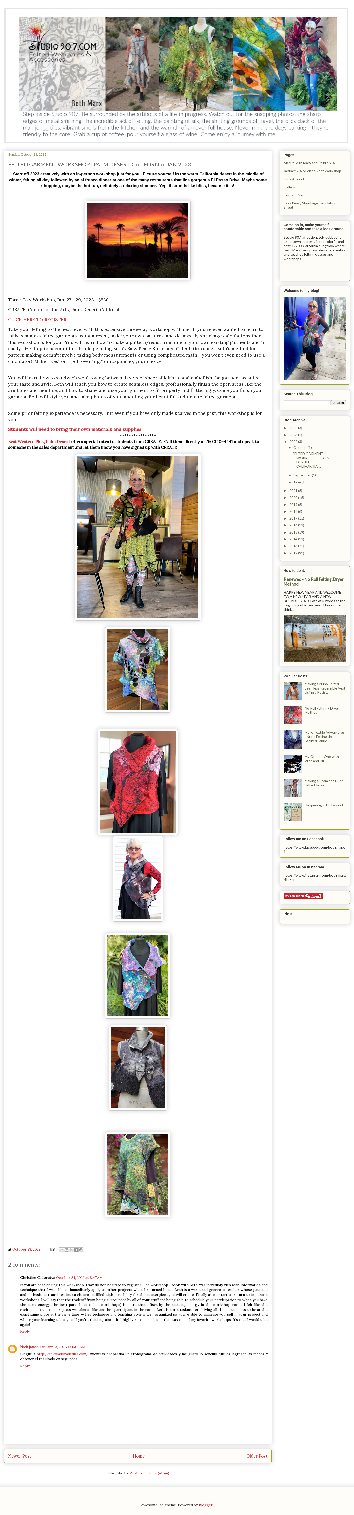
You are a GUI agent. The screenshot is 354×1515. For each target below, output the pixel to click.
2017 (293, 518)
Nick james (29, 1347)
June (297, 482)
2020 (293, 497)
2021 (293, 490)
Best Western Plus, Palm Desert (39, 441)
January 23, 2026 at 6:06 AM (62, 1347)
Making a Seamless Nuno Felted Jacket (324, 783)
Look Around (294, 179)
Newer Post (19, 1456)
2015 (293, 532)
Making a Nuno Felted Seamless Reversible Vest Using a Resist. (325, 688)
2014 (293, 539)
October (300, 447)
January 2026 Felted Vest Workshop (312, 171)
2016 (293, 525)
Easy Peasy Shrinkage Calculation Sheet (310, 205)
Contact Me (293, 195)
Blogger (205, 1505)
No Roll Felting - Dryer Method (322, 710)
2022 (293, 441)
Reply (25, 1331)
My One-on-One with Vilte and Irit (322, 758)
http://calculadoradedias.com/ (63, 1354)
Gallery (289, 187)
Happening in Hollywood (324, 805)
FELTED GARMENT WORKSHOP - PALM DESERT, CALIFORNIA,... (311, 459)
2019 (293, 504)
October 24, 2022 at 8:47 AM (79, 1277)
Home (139, 1456)
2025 (293, 428)
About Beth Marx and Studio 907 (310, 163)
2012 (293, 553)
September (302, 475)
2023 (293, 434)
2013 (293, 546)
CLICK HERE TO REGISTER (37, 319)
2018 (293, 511)
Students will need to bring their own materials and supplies (74, 429)
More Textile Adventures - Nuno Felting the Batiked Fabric (325, 736)
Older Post (257, 1456)
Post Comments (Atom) (149, 1473)
